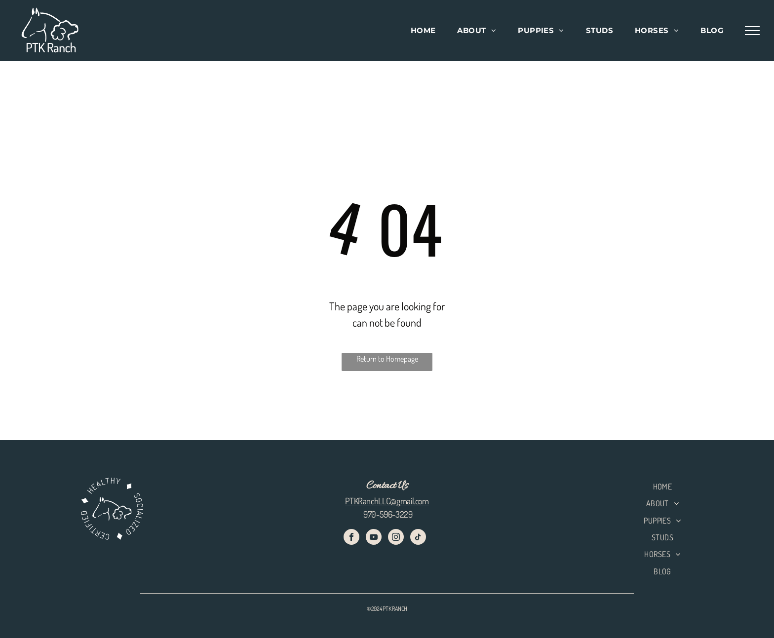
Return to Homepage (387, 359)
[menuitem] (423, 31)
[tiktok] (418, 538)
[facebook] (351, 538)
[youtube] (374, 538)
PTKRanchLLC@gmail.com (386, 500)
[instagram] (396, 538)
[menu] (752, 30)
